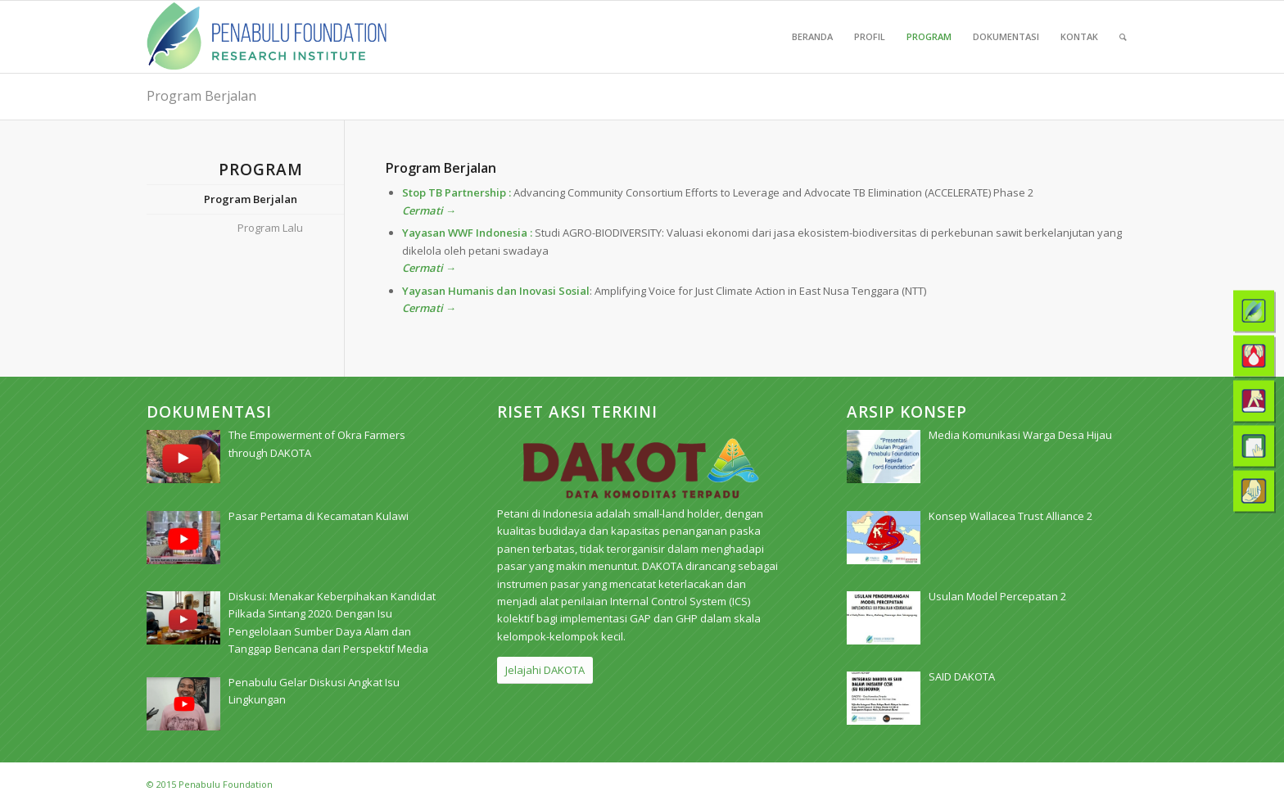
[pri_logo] (267, 37)
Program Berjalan (201, 96)
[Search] (1123, 37)
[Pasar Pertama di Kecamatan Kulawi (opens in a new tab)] (318, 516)
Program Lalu (270, 227)
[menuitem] (812, 37)
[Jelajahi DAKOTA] (545, 670)
